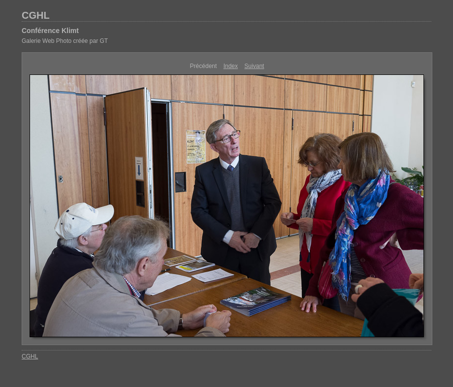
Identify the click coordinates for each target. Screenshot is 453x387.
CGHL (36, 15)
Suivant (254, 66)
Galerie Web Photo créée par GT (65, 40)
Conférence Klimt (50, 31)
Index (231, 66)
